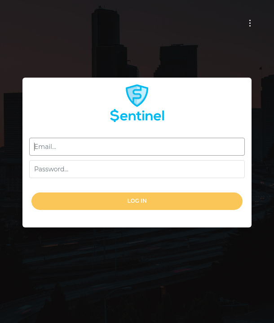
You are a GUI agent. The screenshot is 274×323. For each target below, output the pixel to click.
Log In (136, 200)
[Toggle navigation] (250, 23)
